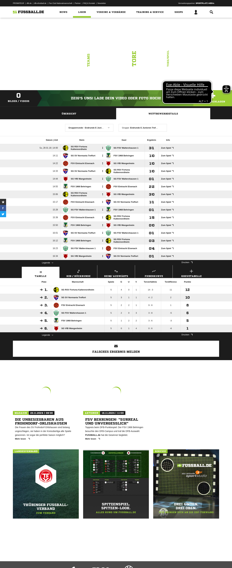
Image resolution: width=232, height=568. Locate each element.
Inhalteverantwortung (87, 560)
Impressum (17, 560)
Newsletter (101, 3)
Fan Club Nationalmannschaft (60, 3)
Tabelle (40, 273)
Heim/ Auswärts (116, 273)
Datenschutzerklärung (33, 560)
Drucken (187, 262)
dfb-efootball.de (40, 3)
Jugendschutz (70, 560)
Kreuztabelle (191, 273)
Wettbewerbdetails (163, 114)
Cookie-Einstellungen (107, 560)
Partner (78, 3)
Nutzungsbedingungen (53, 560)
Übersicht (69, 114)
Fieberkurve (154, 273)
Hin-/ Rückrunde (78, 273)
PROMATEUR (18, 3)
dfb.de (29, 3)
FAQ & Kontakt (89, 3)
